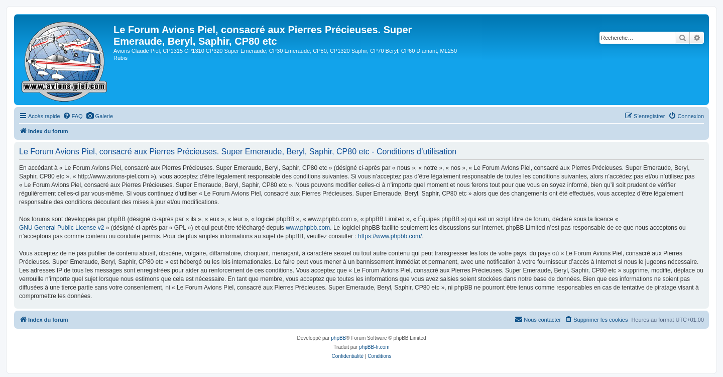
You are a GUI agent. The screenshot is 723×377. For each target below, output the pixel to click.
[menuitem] (73, 116)
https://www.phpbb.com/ (390, 236)
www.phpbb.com (308, 227)
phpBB (338, 338)
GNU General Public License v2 (61, 227)
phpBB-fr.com (374, 347)
